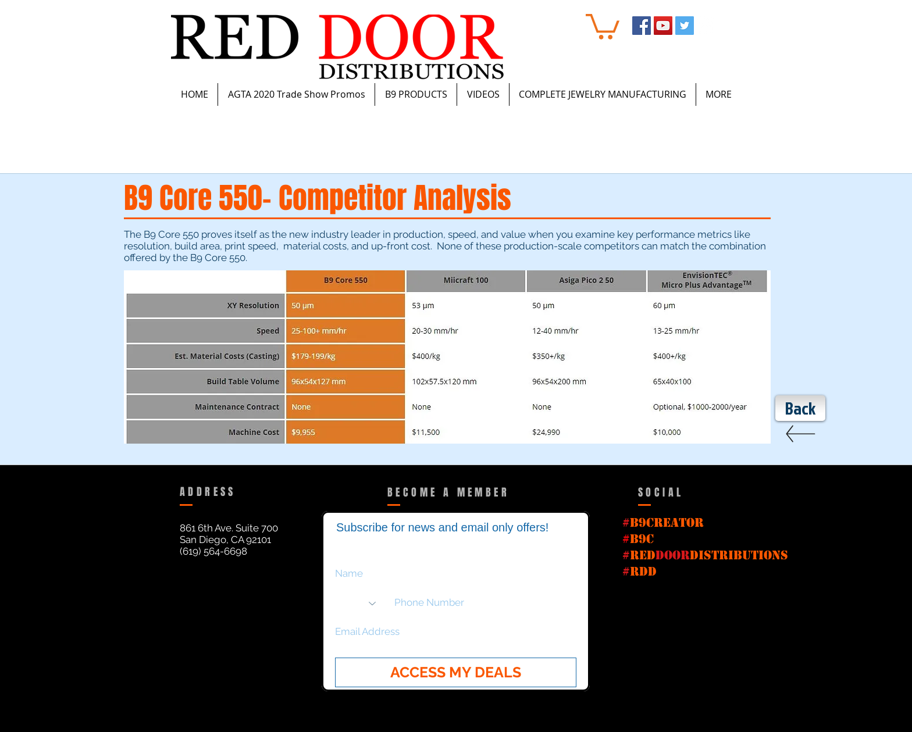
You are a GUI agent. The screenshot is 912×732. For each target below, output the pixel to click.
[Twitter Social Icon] (684, 25)
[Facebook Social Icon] (641, 25)
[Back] (800, 408)
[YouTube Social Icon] (663, 25)
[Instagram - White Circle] (706, 25)
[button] (602, 25)
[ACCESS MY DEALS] (455, 672)
